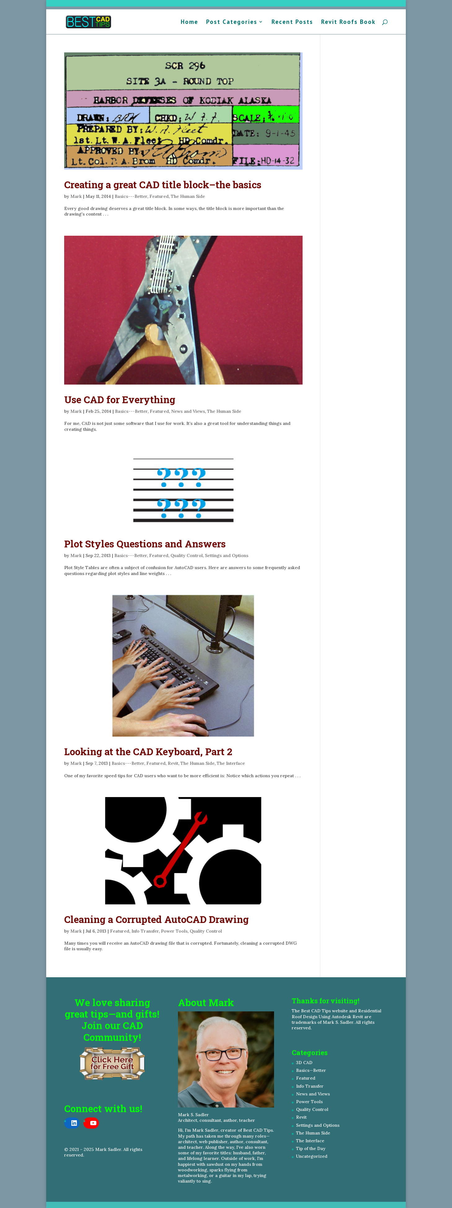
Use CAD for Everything (119, 399)
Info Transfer (145, 931)
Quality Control (187, 555)
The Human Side (188, 196)
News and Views (188, 411)
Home (189, 22)
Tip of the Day (311, 1148)
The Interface (231, 763)
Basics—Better (311, 1070)
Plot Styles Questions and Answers (145, 543)
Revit (173, 763)
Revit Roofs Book (348, 22)
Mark (76, 196)
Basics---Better (131, 196)
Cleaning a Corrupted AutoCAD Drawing (156, 919)
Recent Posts (292, 22)
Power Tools (174, 931)
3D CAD (304, 1062)
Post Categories (231, 22)
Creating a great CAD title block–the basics (162, 184)
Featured (159, 196)
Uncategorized (311, 1156)
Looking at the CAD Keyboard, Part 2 (148, 751)
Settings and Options (226, 555)
